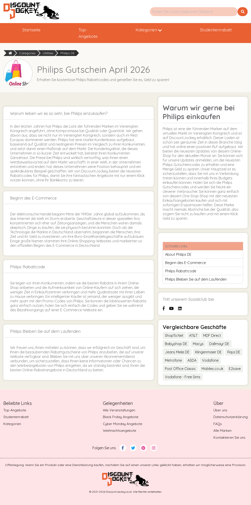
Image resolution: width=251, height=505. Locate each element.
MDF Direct (212, 335)
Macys (198, 344)
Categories (27, 53)
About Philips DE (178, 254)
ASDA (191, 360)
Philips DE (67, 53)
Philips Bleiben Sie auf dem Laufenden (196, 279)
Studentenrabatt (216, 29)
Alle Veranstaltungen (119, 410)
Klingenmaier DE (208, 352)
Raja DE (233, 352)
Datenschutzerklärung (230, 417)
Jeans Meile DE (177, 352)
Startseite (31, 29)
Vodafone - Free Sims (182, 377)
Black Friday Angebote (120, 417)
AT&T (193, 335)
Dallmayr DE (219, 344)
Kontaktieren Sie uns (229, 437)
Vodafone (210, 360)
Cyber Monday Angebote (122, 424)
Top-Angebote (88, 33)
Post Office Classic (180, 368)
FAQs (217, 424)
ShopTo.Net (174, 335)
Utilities (48, 53)
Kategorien (149, 29)
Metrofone (173, 360)
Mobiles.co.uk (212, 368)
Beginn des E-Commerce (185, 262)
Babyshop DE (176, 344)
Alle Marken (222, 430)
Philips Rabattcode (180, 271)
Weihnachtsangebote (119, 430)
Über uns (220, 410)
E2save (235, 368)
